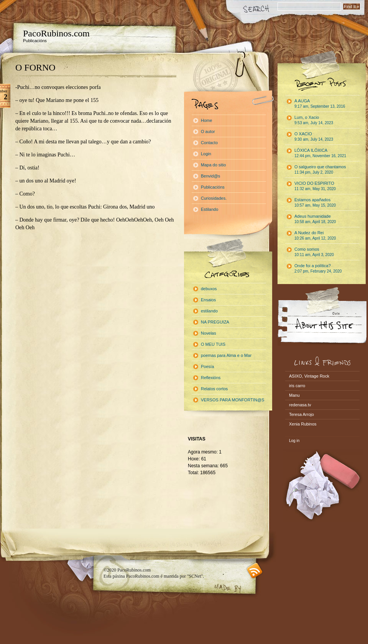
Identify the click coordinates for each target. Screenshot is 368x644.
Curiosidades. (214, 198)
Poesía (207, 366)
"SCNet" (195, 576)
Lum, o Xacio (313, 120)
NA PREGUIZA (215, 322)
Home (206, 120)
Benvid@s (210, 176)
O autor (208, 131)
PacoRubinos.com (56, 33)
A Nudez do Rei (315, 235)
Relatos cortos (214, 388)
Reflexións (210, 377)
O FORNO (35, 67)
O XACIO (313, 136)
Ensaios (208, 299)
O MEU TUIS (213, 344)
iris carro (297, 385)
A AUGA (319, 103)
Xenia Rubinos (303, 424)
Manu (294, 395)
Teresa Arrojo (301, 414)
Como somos (314, 252)
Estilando (209, 209)
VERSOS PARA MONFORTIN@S (232, 400)
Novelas (208, 333)
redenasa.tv (300, 404)
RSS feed (254, 570)
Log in (294, 441)
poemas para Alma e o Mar (226, 355)
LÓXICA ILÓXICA (320, 153)
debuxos (209, 288)
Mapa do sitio (213, 165)
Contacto (209, 142)
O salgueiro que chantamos (320, 169)
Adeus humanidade (315, 219)
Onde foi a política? (318, 268)
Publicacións (213, 187)
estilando (209, 311)
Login (206, 153)
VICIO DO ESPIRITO (315, 186)
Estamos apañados (315, 202)
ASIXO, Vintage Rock (309, 376)
